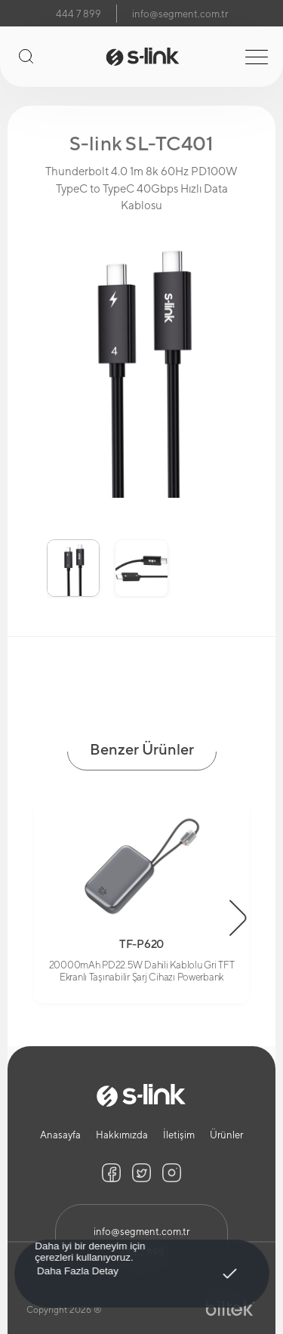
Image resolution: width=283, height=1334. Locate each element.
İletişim (179, 1135)
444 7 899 (78, 14)
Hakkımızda (122, 1135)
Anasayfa (60, 1135)
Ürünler (226, 1135)
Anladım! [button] (230, 1263)
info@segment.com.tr (180, 14)
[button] (238, 918)
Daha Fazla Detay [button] (77, 1270)
